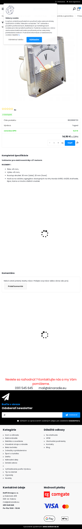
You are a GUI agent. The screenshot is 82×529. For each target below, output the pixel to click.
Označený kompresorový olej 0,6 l (59, 338)
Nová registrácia (74, 2)
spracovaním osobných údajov (43, 421)
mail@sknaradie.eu (11, 502)
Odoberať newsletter (17, 408)
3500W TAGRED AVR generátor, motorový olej (17, 237)
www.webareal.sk (51, 526)
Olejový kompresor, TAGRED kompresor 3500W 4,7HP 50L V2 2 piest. (59, 240)
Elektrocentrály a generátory (62, 16)
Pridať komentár (15, 286)
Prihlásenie (61, 2)
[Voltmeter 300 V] (41, 65)
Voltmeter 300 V (11, 336)
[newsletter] (71, 415)
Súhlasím (34, 39)
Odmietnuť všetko (15, 39)
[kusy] (54, 143)
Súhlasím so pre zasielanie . (50, 421)
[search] (74, 9)
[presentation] (2, 230)
